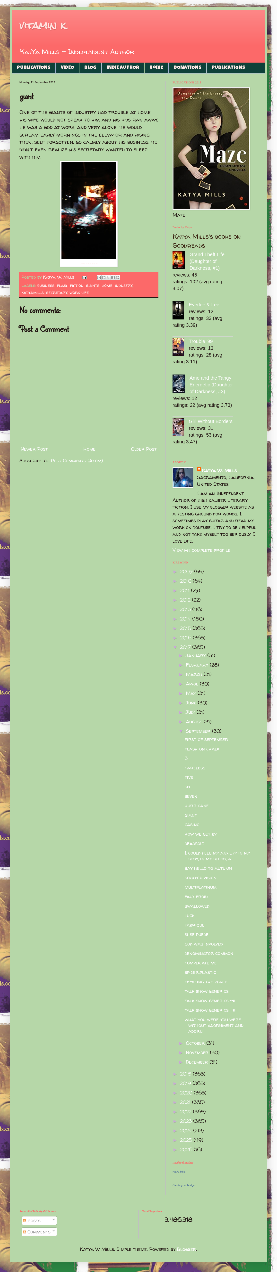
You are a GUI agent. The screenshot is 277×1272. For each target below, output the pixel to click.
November (198, 1052)
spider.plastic (200, 972)
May (192, 693)
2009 (187, 571)
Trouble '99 (201, 341)
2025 (186, 1140)
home (107, 285)
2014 (186, 618)
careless (195, 767)
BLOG (90, 67)
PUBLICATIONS (34, 67)
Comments (37, 1231)
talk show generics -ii (210, 1000)
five (189, 777)
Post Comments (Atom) (77, 460)
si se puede (196, 934)
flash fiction (70, 285)
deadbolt (194, 843)
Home (156, 67)
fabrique (195, 924)
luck (189, 915)
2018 (186, 1073)
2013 (186, 609)
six (187, 786)
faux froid (196, 896)
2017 (186, 647)
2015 (186, 628)
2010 (186, 581)
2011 (185, 590)
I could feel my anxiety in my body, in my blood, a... (217, 855)
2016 (186, 637)
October (196, 1043)
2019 (186, 1083)
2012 (186, 599)
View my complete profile (201, 550)
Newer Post (34, 449)
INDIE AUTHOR (123, 67)
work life (79, 292)
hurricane (197, 805)
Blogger (186, 1249)
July (191, 712)
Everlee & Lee (204, 304)
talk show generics (207, 991)
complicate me (201, 962)
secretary (56, 292)
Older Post (144, 449)
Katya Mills (179, 1171)
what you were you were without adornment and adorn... (214, 1025)
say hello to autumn (208, 868)
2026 (187, 1149)
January (196, 655)
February (198, 664)
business (45, 285)
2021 (186, 1102)
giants (92, 285)
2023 (186, 1121)
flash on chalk (202, 748)
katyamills (32, 292)
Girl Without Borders (211, 421)
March (195, 674)
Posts (32, 1220)
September (199, 731)
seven (191, 796)
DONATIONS (187, 67)
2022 (186, 1111)
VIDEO (67, 67)
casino (192, 824)
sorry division (200, 877)
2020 (187, 1092)
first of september (206, 739)
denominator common (209, 953)
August (195, 721)
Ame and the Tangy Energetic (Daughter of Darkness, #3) (211, 384)
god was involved (204, 943)
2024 (186, 1130)
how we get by (201, 834)
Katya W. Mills (219, 470)
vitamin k (42, 25)
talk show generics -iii (211, 1010)
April (193, 683)
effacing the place (206, 981)
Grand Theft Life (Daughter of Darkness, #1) (207, 261)
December (197, 1062)
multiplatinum (200, 887)
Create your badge (184, 1185)
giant (191, 815)
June (192, 702)
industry (123, 285)
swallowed (197, 906)
